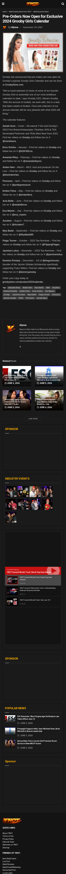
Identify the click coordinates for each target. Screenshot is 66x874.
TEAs (21, 298)
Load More (33, 419)
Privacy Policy (8, 802)
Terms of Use (8, 799)
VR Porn (6, 867)
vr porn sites (8, 836)
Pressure (56, 295)
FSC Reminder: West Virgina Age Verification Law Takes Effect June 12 (16, 377)
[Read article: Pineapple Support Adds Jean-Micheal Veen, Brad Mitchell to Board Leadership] (10, 694)
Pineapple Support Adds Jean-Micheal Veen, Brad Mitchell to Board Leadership (48, 377)
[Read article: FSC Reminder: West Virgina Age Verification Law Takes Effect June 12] (10, 681)
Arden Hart (27, 288)
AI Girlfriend (7, 870)
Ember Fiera (25, 291)
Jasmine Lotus (19, 295)
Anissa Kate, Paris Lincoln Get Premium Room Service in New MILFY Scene (16, 401)
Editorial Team (8, 805)
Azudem (56, 288)
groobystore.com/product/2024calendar (23, 282)
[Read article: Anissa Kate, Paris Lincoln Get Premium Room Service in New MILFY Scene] (10, 706)
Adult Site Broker (9, 855)
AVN (48, 288)
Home (5, 12)
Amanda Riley (14, 288)
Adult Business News (41, 12)
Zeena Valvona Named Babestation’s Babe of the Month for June (47, 401)
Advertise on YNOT (10, 808)
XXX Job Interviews (10, 852)
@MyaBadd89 (26, 234)
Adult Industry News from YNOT (20, 12)
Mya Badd (32, 295)
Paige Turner (44, 295)
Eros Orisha (37, 291)
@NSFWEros (25, 151)
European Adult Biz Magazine (15, 839)
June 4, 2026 (44, 407)
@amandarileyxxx (32, 161)
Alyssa (14, 27)
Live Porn (6, 824)
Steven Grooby (10, 298)
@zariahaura (9, 141)
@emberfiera (25, 194)
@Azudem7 (18, 224)
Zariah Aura (42, 298)
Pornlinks (6, 850)
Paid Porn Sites (9, 861)
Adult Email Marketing (11, 830)
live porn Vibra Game (11, 873)
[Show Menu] (3, 4)
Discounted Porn (9, 833)
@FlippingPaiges (50, 244)
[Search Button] (62, 4)
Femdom (6, 858)
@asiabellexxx (19, 204)
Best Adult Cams (9, 821)
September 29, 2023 (32, 27)
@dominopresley (27, 272)
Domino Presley (10, 291)
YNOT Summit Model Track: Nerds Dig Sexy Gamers (29, 572)
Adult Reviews (8, 827)
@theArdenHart (11, 175)
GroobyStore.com (14, 84)
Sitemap (6, 810)
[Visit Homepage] (33, 3)
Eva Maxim (49, 291)
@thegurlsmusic (50, 260)
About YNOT (8, 796)
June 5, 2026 (12, 383)
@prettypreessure (21, 185)
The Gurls (30, 298)
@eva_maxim (19, 214)
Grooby (26, 137)
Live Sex (6, 864)
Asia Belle (39, 288)
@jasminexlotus (54, 254)
